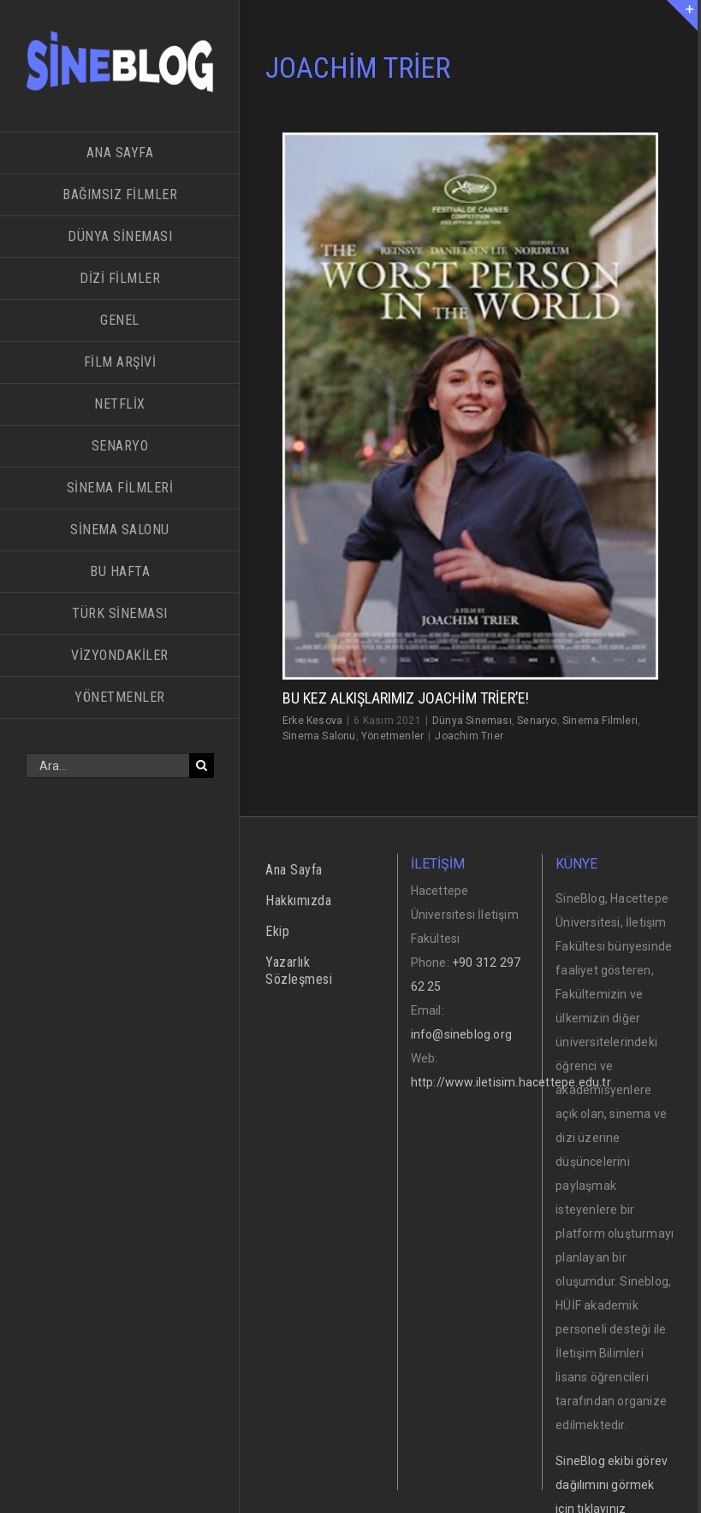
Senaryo (536, 721)
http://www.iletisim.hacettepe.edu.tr (511, 1082)
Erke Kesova (312, 721)
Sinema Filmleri (600, 721)
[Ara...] (107, 765)
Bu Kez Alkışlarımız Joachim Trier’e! (405, 698)
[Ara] (201, 765)
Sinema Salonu (319, 736)
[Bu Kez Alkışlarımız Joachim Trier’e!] (470, 405)
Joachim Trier (469, 736)
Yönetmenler (392, 736)
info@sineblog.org (461, 1034)
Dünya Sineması (472, 721)
